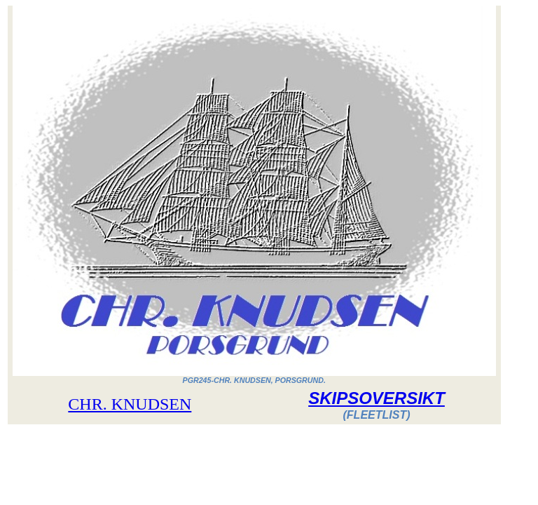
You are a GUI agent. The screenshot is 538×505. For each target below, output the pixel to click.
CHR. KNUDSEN (129, 404)
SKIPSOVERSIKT (376, 398)
